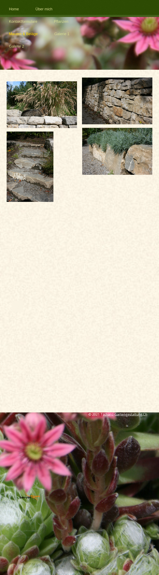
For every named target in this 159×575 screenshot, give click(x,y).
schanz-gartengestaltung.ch (125, 414)
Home (14, 9)
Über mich (43, 9)
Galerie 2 (16, 46)
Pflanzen (61, 21)
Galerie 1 (61, 34)
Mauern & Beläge (23, 34)
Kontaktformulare (23, 21)
